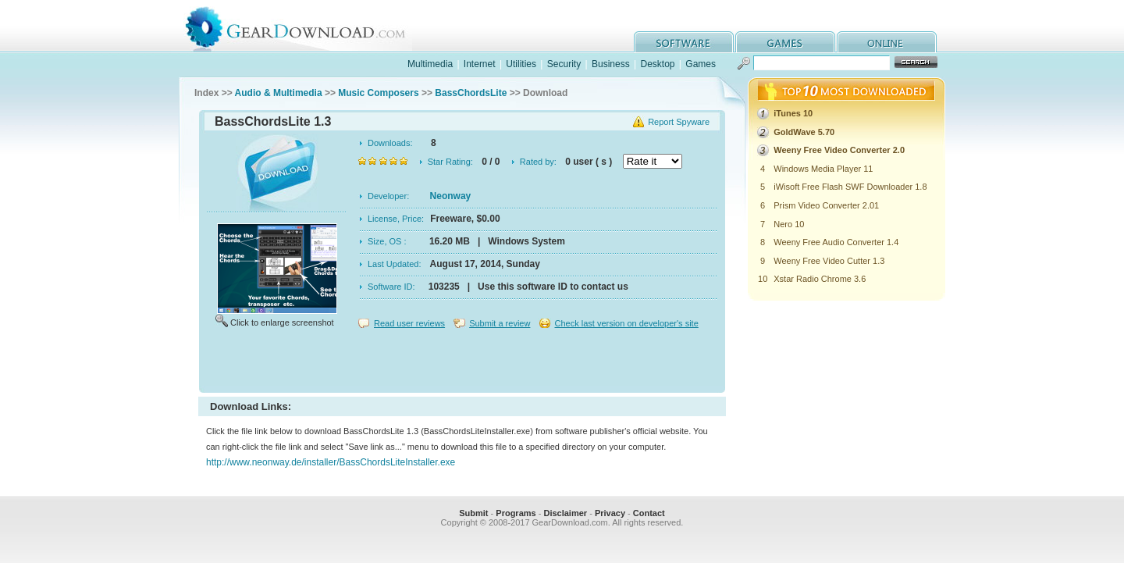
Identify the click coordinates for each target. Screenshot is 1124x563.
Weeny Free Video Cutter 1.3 (829, 260)
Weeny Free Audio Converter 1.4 (836, 242)
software (684, 41)
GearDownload (307, 26)
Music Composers (378, 92)
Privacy (610, 513)
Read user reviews (409, 323)
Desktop (657, 64)
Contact (649, 513)
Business (611, 64)
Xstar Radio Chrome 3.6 (820, 278)
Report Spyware (679, 121)
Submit (473, 513)
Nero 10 (789, 224)
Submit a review (499, 323)
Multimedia (430, 64)
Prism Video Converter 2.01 (826, 205)
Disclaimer (565, 513)
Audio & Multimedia (278, 92)
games (785, 41)
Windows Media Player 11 (823, 168)
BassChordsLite (471, 92)
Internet (480, 64)
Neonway (450, 196)
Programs (515, 513)
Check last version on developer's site (626, 323)
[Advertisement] (462, 362)
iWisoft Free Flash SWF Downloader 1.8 (850, 186)
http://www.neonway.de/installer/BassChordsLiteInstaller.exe (330, 462)
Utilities (521, 64)
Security (564, 64)
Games (700, 64)
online (887, 41)
